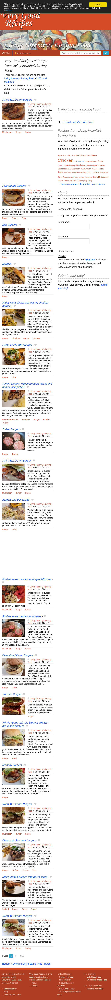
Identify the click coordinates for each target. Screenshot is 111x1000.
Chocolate (81, 161)
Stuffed (15, 870)
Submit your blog (66, 977)
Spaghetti (104, 177)
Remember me (67, 251)
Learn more (64, 12)
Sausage (71, 177)
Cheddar (16, 338)
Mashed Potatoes (10, 419)
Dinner (26, 338)
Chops (87, 161)
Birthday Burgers (12, 765)
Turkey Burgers (11, 429)
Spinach (60, 181)
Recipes (6, 53)
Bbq (69, 155)
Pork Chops (67, 173)
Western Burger (11, 694)
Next (22, 956)
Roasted (102, 173)
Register (90, 259)
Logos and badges (66, 989)
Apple (60, 155)
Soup (96, 176)
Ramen (96, 173)
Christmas (93, 161)
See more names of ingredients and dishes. (83, 184)
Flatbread (72, 165)
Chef (14, 377)
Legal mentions (10, 989)
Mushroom (7, 132)
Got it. (98, 4)
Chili (75, 161)
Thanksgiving (83, 181)
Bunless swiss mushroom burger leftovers (26, 579)
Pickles (46, 419)
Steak (66, 181)
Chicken (65, 160)
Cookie (100, 161)
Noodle (83, 169)
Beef (77, 155)
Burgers (6, 264)
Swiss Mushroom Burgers (17, 100)
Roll (107, 173)
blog (6, 992)
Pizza (101, 169)
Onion (14, 688)
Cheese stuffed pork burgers (19, 840)
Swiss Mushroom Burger (16, 461)
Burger (18, 132)
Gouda (15, 218)
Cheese (25, 870)
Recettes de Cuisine (95, 989)
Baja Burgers (9, 225)
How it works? (65, 980)
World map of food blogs (97, 980)
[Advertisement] (27, 160)
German (89, 165)
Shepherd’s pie (79, 177)
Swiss (28, 132)
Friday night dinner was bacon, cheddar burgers (25, 304)
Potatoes (26, 419)
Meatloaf (68, 169)
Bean (73, 155)
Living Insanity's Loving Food (19, 78)
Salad (14, 529)
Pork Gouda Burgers (14, 186)
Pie (97, 169)
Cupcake (60, 165)
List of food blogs (94, 977)
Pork (24, 218)
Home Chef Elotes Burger (17, 345)
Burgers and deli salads (15, 500)
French (83, 165)
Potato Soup (82, 173)
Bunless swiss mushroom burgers (21, 616)
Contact (35, 986)
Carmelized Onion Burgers (17, 655)
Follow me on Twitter (12, 995)
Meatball (61, 169)
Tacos (75, 180)
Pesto (24, 909)
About (34, 983)
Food (14, 758)
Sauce (34, 909)
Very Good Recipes (10, 974)
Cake (88, 155)
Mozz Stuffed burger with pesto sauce (24, 877)
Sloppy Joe (88, 177)
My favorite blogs (23, 53)
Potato (75, 172)
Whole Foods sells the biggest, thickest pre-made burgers (25, 724)
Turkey (5, 423)
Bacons (36, 338)
